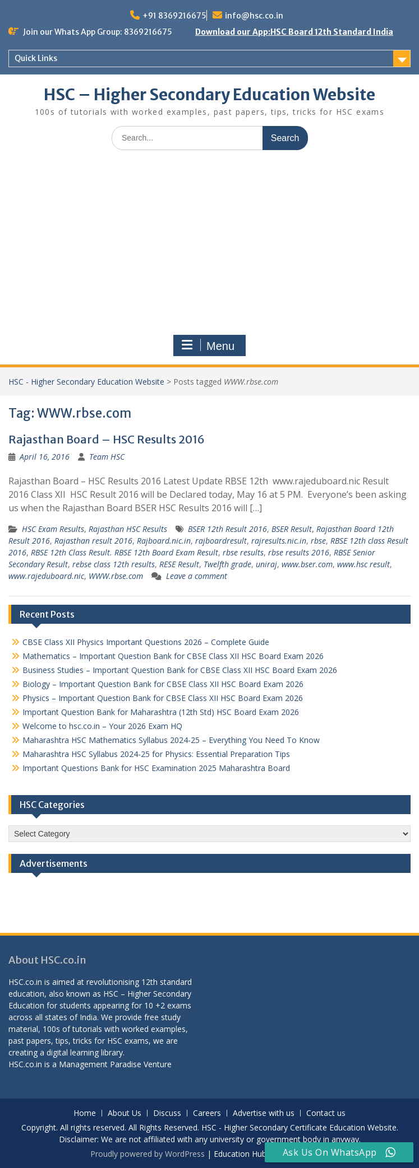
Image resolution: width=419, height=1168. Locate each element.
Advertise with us (263, 1113)
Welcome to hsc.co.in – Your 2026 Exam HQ (102, 726)
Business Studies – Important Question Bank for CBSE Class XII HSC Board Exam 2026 (179, 670)
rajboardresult (221, 540)
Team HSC (107, 456)
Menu (208, 345)
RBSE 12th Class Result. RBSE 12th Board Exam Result (124, 552)
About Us (124, 1113)
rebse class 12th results (113, 564)
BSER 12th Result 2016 (227, 529)
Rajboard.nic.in (164, 540)
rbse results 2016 (298, 552)
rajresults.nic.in (278, 540)
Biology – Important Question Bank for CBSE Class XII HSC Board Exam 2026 (162, 684)
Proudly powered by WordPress (147, 1153)
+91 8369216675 (174, 16)
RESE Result (179, 564)
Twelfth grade (227, 564)
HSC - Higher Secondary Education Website (86, 381)
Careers (207, 1113)
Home (84, 1113)
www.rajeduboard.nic (46, 576)
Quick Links (36, 58)
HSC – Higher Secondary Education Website (209, 95)
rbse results (243, 552)
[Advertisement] (209, 242)
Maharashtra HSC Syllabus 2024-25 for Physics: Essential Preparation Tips (156, 754)
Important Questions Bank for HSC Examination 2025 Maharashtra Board (156, 768)
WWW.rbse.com (116, 576)
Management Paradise (100, 1064)
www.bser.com (307, 564)
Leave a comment (196, 576)
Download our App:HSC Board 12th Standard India (294, 32)
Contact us (326, 1113)
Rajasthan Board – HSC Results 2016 (106, 439)
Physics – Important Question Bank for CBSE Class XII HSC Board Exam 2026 (162, 698)
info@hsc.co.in (254, 16)
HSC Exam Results (53, 529)
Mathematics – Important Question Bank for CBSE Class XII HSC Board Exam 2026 (173, 656)
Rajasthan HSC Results (128, 529)
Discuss (167, 1113)
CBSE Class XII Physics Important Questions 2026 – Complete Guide (145, 642)
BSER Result (291, 529)
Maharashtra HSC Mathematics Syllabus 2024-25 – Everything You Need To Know (171, 740)
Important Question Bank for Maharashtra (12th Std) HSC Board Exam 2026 (160, 712)
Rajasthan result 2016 (93, 540)
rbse (318, 540)
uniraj (266, 564)
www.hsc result (363, 564)
